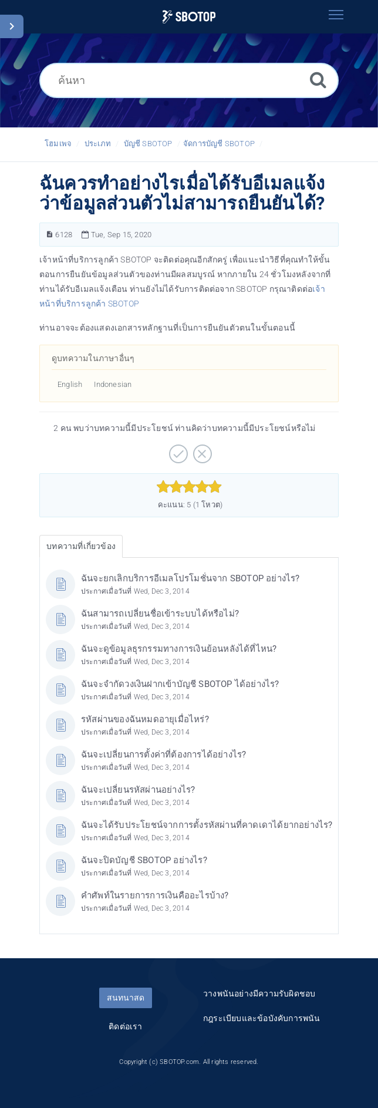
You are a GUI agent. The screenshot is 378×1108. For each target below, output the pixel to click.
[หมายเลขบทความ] (49, 234)
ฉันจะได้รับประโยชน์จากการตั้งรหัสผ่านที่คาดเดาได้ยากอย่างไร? (207, 825)
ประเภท (98, 143)
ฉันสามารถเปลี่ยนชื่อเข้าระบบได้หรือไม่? (160, 613)
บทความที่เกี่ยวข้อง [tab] (81, 546)
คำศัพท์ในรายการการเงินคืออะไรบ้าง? (155, 895)
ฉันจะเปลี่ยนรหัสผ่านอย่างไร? (138, 789)
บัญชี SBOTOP (148, 143)
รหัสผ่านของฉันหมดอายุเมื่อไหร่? (145, 719)
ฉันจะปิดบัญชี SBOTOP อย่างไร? (144, 860)
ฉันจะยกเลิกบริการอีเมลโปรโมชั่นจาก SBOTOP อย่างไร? (190, 578)
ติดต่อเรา (125, 1026)
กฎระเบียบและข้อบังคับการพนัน (261, 1018)
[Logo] (189, 17)
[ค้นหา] (189, 80)
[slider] (189, 487)
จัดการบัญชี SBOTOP (219, 143)
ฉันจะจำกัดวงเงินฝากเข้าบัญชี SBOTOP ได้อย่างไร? (180, 684)
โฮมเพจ (58, 143)
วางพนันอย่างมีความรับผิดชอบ (259, 993)
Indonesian (112, 384)
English (70, 384)
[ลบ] (201, 450)
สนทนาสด (125, 997)
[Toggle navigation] (335, 14)
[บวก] (177, 450)
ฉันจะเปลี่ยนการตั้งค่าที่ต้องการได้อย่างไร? (163, 754)
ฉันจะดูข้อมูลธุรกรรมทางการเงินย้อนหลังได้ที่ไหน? (178, 649)
